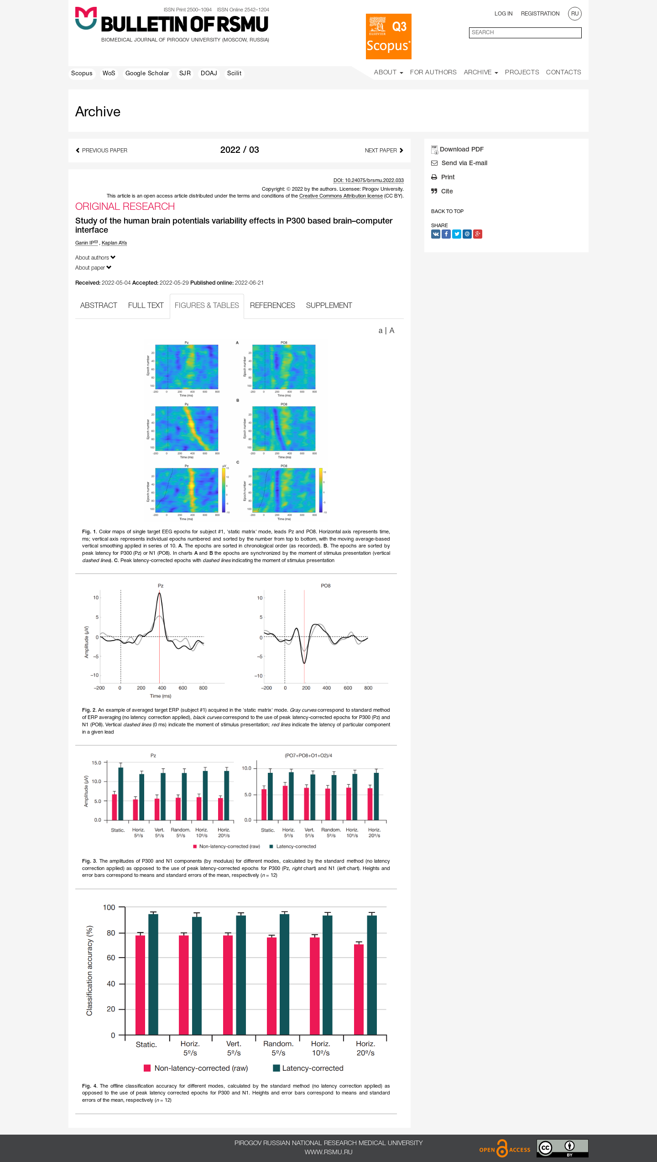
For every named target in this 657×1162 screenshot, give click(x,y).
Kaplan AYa (114, 243)
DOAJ (209, 74)
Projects (522, 73)
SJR (185, 74)
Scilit (234, 74)
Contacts (564, 73)
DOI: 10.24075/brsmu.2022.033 (369, 180)
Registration (540, 13)
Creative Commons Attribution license (341, 196)
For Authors (433, 73)
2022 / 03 (239, 150)
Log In (504, 13)
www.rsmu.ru (329, 1153)
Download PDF (462, 150)
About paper (93, 268)
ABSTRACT (98, 306)
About (388, 73)
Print (443, 178)
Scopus (82, 74)
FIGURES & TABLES (207, 306)
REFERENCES (272, 306)
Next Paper (384, 150)
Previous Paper (101, 150)
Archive (481, 73)
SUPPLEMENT (329, 306)
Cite (442, 192)
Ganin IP (86, 243)
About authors (95, 258)
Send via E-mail (459, 164)
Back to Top (447, 211)
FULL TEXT (146, 306)
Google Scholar (147, 74)
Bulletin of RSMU (184, 26)
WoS (109, 74)
